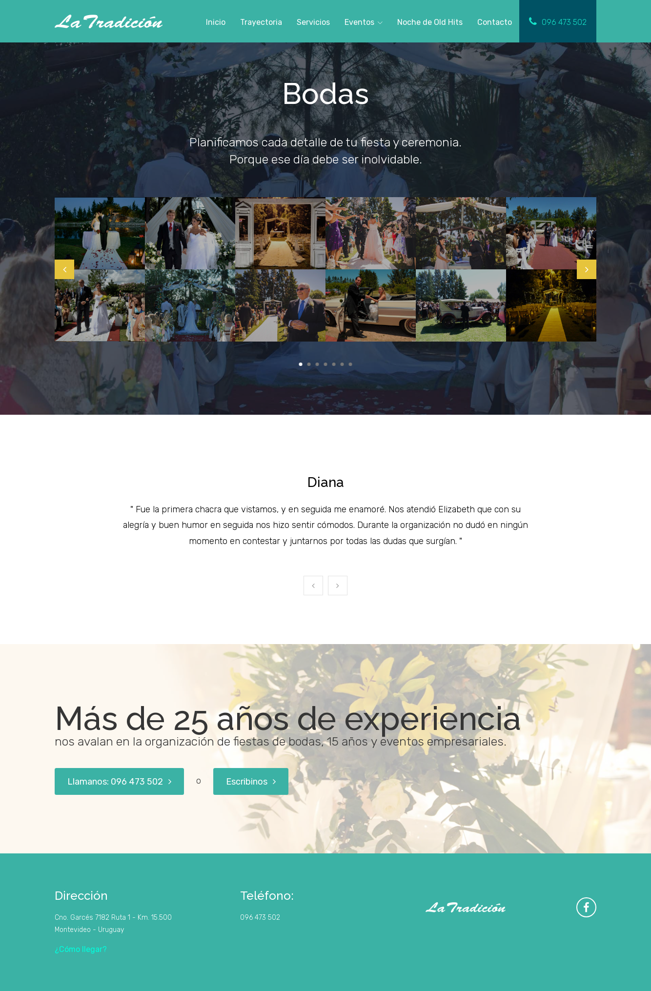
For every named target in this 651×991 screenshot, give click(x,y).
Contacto (494, 22)
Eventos (359, 22)
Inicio (215, 22)
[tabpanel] (100, 269)
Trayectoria (261, 22)
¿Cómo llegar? (81, 949)
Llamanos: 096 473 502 (119, 781)
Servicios (313, 22)
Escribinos (251, 781)
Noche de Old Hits (430, 21)
